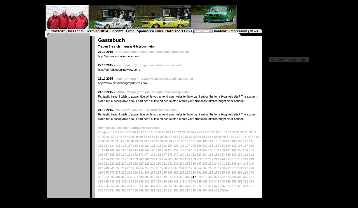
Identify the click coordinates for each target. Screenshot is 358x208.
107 (228, 141)
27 (204, 132)
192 (251, 154)
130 (205, 145)
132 (216, 145)
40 (99, 136)
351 (234, 181)
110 (245, 141)
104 (210, 141)
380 (245, 186)
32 (225, 132)
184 (205, 154)
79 (99, 141)
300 (251, 172)
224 (123, 163)
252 (129, 168)
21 (180, 132)
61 (187, 136)
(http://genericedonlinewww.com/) (159, 65)
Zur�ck (103, 132)
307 (135, 177)
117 (129, 145)
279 (129, 172)
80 (103, 141)
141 (112, 150)
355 (100, 186)
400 (205, 190)
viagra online (125, 65)
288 (181, 172)
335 (141, 181)
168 (112, 154)
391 (152, 190)
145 (135, 150)
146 (141, 150)
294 (216, 172)
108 (234, 141)
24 (192, 132)
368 (175, 186)
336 (146, 181)
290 (193, 172)
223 (118, 163)
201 (146, 159)
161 (228, 150)
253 (135, 168)
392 (158, 190)
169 (118, 154)
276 (112, 172)
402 (216, 190)
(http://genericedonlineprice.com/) (165, 51)
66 (207, 136)
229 (152, 163)
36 (242, 132)
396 (181, 190)
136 (239, 145)
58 (174, 136)
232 (170, 163)
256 (152, 168)
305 (123, 177)
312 (164, 177)
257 (158, 168)
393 (164, 190)
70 (224, 136)
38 (250, 132)
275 (106, 172)
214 (222, 159)
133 (222, 145)
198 (129, 159)
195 (112, 159)
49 (137, 136)
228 (146, 163)
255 (146, 168)
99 (182, 141)
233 (175, 163)
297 (234, 172)
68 (216, 136)
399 (199, 190)
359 (123, 186)
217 (239, 159)
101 (193, 141)
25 (196, 132)
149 (158, 150)
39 (254, 132)
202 (152, 159)
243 (234, 163)
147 (146, 150)
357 (112, 186)
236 (193, 163)
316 (187, 177)
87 (133, 141)
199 (135, 159)
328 (100, 181)
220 (100, 163)
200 (141, 159)
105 (216, 141)
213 (216, 159)
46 (124, 136)
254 (141, 168)
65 (203, 136)
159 (216, 150)
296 (228, 172)
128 (193, 145)
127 (187, 145)
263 (193, 168)
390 (146, 190)
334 (135, 181)
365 (158, 186)
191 (245, 154)
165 (251, 150)
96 (170, 141)
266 (210, 168)
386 (123, 190)
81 (108, 141)
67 (211, 136)
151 (170, 150)
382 (100, 190)
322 (222, 177)
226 (135, 163)
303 (112, 177)
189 (234, 154)
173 (141, 154)
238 (205, 163)
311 (158, 177)
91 (149, 141)
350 (228, 181)
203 (158, 159)
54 (157, 136)
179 (175, 154)
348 (216, 181)
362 (141, 186)
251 (123, 168)
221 (106, 163)
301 (100, 177)
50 (141, 136)
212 (210, 159)
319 (205, 177)
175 (152, 154)
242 (228, 163)
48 (133, 136)
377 (228, 186)
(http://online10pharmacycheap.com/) (163, 92)
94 (162, 141)
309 (146, 177)
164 (245, 150)
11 (138, 132)
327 (251, 177)
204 (164, 159)
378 (234, 186)
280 (135, 172)
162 (234, 150)
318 (199, 177)
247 (100, 168)
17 (163, 132)
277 (118, 172)
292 (205, 172)
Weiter (224, 190)
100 (187, 141)
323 (228, 177)
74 (240, 136)
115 (118, 145)
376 (222, 186)
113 (106, 145)
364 (152, 186)
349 (222, 181)
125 (175, 145)
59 (178, 136)
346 (205, 181)
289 (187, 172)
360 (129, 186)
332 (123, 181)
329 (106, 181)
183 (199, 154)
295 (222, 172)
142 (118, 150)
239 (210, 163)
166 (100, 154)
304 (118, 177)
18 (167, 132)
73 (236, 136)
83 (116, 141)
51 (145, 136)
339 (164, 181)
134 (228, 145)
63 (195, 136)
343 (187, 181)
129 (199, 145)
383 (106, 190)
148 (152, 150)
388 (135, 190)
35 (237, 132)
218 (245, 159)
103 (205, 141)
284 (158, 172)
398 (193, 190)
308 (141, 177)
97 (174, 141)
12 (142, 132)
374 (210, 186)
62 (191, 136)
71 (228, 136)
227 (141, 163)
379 (239, 186)
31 (221, 132)
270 (234, 168)
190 (239, 154)
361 (135, 186)
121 (152, 145)
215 (228, 159)
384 (112, 190)
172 (135, 154)
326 (245, 177)
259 (170, 168)
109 (239, 141)
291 (199, 172)
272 (245, 168)
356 (106, 186)
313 (170, 177)
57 (170, 136)
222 (112, 163)
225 (129, 163)
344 (193, 181)
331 (118, 181)
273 (251, 168)
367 (170, 186)
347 (210, 181)
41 (103, 136)
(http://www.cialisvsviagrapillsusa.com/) (165, 78)
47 (128, 136)
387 (129, 190)
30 (217, 132)
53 (153, 136)
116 (123, 145)
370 (187, 186)
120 (146, 145)
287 (175, 172)
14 (150, 132)
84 (120, 141)
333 (129, 181)
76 (249, 136)
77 (253, 136)
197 (123, 159)
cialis (119, 110)
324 (234, 177)
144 (129, 150)
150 (164, 150)
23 (188, 132)
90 (145, 141)
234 (181, 163)
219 (251, 159)
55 (162, 136)
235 (187, 163)
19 (171, 132)
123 (164, 145)
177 (164, 154)
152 (175, 150)
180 (181, 154)
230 (158, 163)
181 (187, 154)
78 (257, 136)
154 (187, 150)
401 (210, 190)
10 (134, 132)
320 (210, 177)
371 (193, 186)
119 (141, 145)
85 (124, 141)
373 (205, 186)
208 (187, 159)
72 (232, 136)
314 (175, 177)
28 (209, 132)
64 (199, 136)
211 (205, 159)
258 (164, 168)
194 (106, 159)
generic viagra (126, 78)
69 (220, 136)
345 (199, 181)
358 (118, 186)
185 (210, 154)
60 (182, 136)
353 (245, 181)
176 (158, 154)
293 (210, 172)
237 (199, 163)
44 (116, 136)
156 (199, 150)
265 (205, 168)
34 (233, 132)
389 (141, 190)
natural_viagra (126, 92)
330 (112, 181)
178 (170, 154)
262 (187, 168)
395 (175, 190)
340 (170, 181)
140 (106, 150)
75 (244, 136)
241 (222, 163)
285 (164, 172)
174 (146, 154)
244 (239, 163)
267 (216, 168)
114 (112, 145)
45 (120, 136)
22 (184, 132)
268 (222, 168)
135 (234, 145)
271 (239, 168)
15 (155, 132)
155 (193, 150)
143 (123, 150)
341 (175, 181)
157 (205, 150)
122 (158, 145)
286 (170, 172)
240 (216, 163)
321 (216, 177)
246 (251, 163)
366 (164, 186)
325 (239, 177)
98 (178, 141)
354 (251, 181)
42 (108, 136)
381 (251, 186)
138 (251, 145)
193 (100, 159)
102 (199, 141)
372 (199, 186)
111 (251, 141)
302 (106, 177)
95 (166, 141)
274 (100, 172)
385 (118, 190)
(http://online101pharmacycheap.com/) (151, 110)
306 (129, 177)
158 (210, 150)
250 (118, 168)
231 (164, 163)
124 (170, 145)
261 (181, 168)
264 (199, 168)
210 (199, 159)
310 (152, 177)
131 (210, 145)
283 (152, 172)
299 (245, 172)
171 (129, 154)
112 (100, 145)
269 (228, 168)
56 (166, 136)
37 (246, 132)
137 (245, 145)
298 (239, 172)
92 (153, 141)
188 (228, 154)
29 (213, 132)
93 (157, 141)
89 (141, 141)
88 (137, 141)
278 (123, 172)
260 (175, 168)
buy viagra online (128, 51)
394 (170, 190)
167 (106, 154)
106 (222, 141)
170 (123, 154)
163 (239, 150)
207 (181, 159)
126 (181, 145)
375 (216, 186)
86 (128, 141)
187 (222, 154)
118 (135, 145)
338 (158, 181)
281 (141, 172)
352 (239, 181)
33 (229, 132)
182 (193, 154)
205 (170, 159)
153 (181, 150)
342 (181, 181)
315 (181, 177)
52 (149, 136)
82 (112, 141)
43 (112, 136)
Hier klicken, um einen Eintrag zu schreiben (128, 127)
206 (175, 159)
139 (100, 150)
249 (112, 168)
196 (118, 159)
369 (181, 186)
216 (234, 159)
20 (175, 132)
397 (187, 190)
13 (146, 132)
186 (216, 154)
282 (146, 172)
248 (106, 168)
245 (245, 163)
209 (193, 159)
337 (152, 181)
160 (222, 150)
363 (146, 186)
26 (200, 132)
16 (159, 132)
